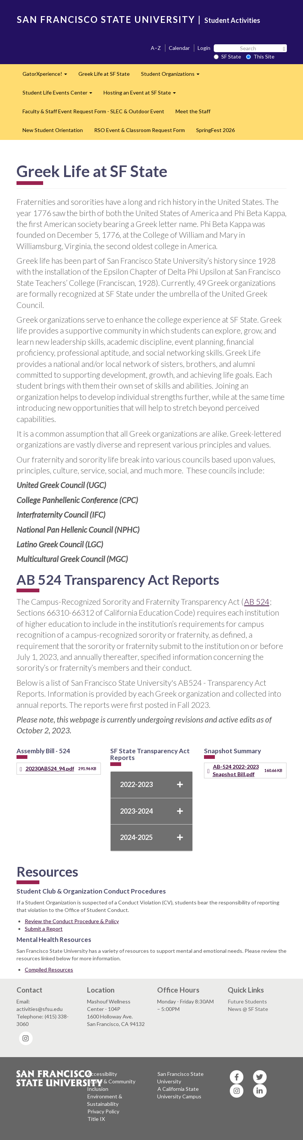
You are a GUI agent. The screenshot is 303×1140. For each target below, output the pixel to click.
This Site (260, 56)
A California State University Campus (179, 1092)
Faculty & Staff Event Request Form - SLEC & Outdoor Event (93, 111)
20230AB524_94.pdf (50, 768)
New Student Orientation (52, 130)
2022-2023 (151, 784)
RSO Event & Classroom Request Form (139, 130)
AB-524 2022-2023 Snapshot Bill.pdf (236, 770)
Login (204, 48)
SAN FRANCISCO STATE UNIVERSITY (106, 19)
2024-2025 (151, 837)
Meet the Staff (193, 111)
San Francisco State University (180, 1077)
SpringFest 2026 (215, 130)
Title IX (96, 1119)
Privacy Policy (103, 1111)
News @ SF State (248, 1009)
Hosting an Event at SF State (143, 94)
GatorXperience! (47, 76)
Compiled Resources (49, 969)
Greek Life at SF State (104, 74)
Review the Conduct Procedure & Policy (72, 921)
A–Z (156, 48)
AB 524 (256, 601)
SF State (227, 56)
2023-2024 (151, 811)
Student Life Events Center (60, 94)
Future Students (247, 1001)
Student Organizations (173, 76)
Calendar (179, 48)
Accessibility (102, 1074)
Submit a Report (44, 928)
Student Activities (232, 20)
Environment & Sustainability (104, 1100)
